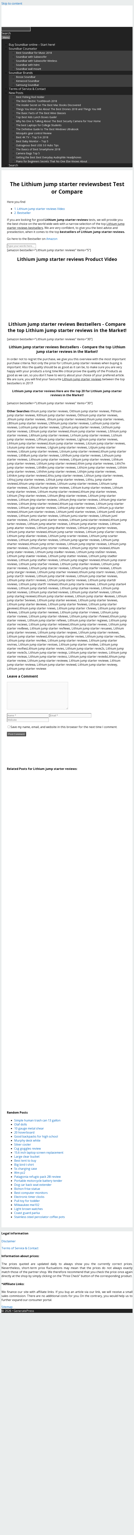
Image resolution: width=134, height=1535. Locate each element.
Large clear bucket (27, 1157)
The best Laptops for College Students (39, 125)
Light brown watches (28, 1209)
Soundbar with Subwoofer (31, 57)
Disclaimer (8, 1241)
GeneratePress (24, 1311)
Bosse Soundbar (26, 77)
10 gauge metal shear (29, 1128)
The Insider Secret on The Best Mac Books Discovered (48, 105)
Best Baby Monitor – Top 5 (32, 141)
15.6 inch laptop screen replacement (38, 1153)
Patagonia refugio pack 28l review (37, 1177)
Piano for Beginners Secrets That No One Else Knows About (51, 161)
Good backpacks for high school (36, 1136)
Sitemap (7, 1307)
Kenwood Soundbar (27, 81)
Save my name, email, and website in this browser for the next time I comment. (64, 727)
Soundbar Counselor (23, 49)
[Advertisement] (67, 291)
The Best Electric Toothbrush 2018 (36, 101)
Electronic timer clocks (29, 1197)
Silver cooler (22, 1144)
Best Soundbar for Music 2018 (34, 52)
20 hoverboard (24, 1132)
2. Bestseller (22, 213)
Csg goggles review (27, 1148)
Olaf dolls (20, 1124)
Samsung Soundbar (27, 85)
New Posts (16, 93)
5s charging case (25, 1169)
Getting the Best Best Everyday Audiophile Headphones (48, 157)
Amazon (51, 239)
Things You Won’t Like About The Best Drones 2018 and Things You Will (58, 109)
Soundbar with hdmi (28, 65)
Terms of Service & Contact (27, 89)
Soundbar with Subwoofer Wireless (36, 61)
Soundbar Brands (21, 73)
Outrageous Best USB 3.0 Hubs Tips (37, 145)
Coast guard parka (27, 1213)
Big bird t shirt (24, 1165)
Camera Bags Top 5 (28, 153)
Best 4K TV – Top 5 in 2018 (32, 137)
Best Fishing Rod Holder (30, 97)
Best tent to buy (25, 1161)
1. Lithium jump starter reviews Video (39, 209)
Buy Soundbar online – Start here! (32, 45)
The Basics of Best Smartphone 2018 (38, 149)
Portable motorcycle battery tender (38, 1181)
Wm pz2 (19, 1173)
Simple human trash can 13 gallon (37, 1120)
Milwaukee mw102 (26, 1205)
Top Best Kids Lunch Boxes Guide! (36, 117)
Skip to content (11, 3)
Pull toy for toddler (27, 1201)
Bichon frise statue (27, 1189)
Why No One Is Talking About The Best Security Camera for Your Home (58, 121)
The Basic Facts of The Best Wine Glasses (41, 113)
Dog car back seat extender (33, 1185)
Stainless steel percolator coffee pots (39, 1217)
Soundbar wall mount (28, 69)
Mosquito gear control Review (34, 133)
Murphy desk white (27, 1140)
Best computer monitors (31, 1193)
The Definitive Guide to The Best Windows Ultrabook (47, 129)
